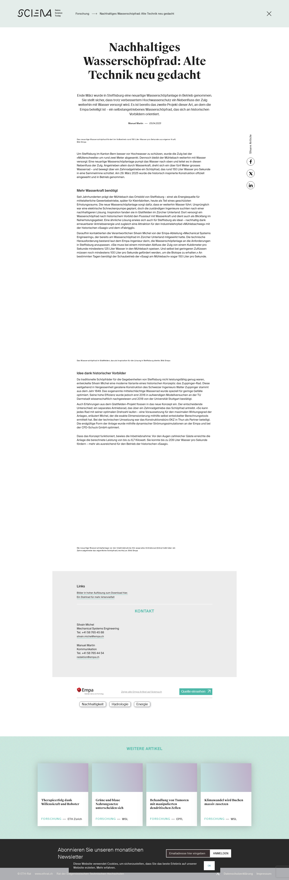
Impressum (264, 874)
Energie (142, 704)
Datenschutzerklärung (238, 874)
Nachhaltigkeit (93, 704)
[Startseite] (44, 13)
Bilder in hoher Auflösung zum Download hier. (102, 585)
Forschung (83, 14)
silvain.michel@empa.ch (90, 628)
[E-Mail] (188, 853)
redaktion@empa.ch (88, 649)
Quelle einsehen (193, 691)
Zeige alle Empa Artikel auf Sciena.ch (141, 691)
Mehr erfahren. (106, 867)
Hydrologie (120, 704)
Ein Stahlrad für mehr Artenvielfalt (96, 589)
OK (209, 865)
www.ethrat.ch (44, 874)
